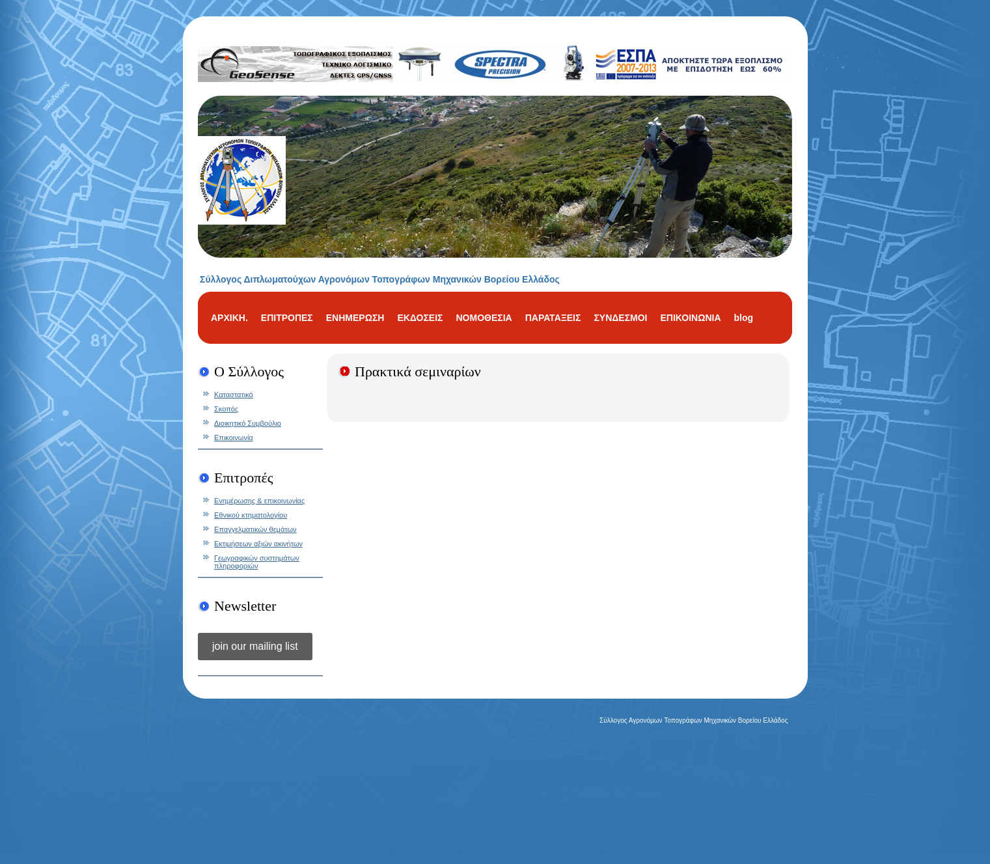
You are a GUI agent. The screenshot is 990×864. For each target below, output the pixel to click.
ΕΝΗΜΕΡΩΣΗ (355, 318)
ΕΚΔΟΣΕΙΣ (420, 318)
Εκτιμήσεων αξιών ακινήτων (258, 544)
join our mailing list (255, 646)
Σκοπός (226, 409)
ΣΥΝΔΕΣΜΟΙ (620, 318)
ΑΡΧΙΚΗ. (229, 318)
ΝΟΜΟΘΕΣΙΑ (484, 318)
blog (744, 318)
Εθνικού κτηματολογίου (250, 515)
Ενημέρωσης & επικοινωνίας (259, 501)
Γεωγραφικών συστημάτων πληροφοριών (256, 562)
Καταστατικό (233, 394)
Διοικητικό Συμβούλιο (247, 423)
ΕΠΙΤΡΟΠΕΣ (287, 318)
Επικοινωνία (233, 437)
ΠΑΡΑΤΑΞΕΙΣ (553, 318)
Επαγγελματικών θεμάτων (255, 529)
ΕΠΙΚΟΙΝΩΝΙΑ (690, 318)
